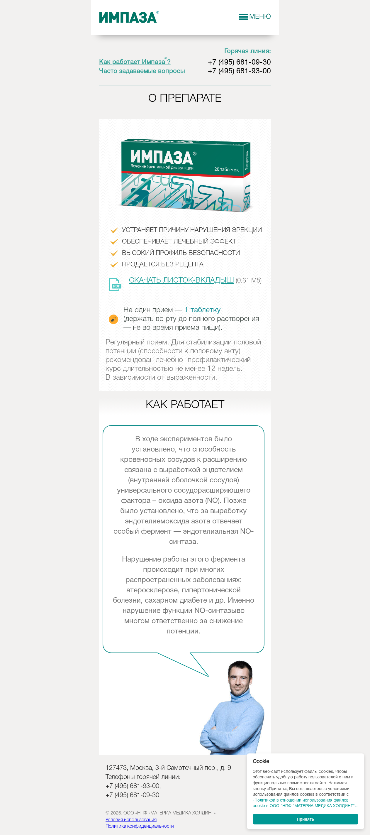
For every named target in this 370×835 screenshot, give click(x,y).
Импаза (129, 17)
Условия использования (131, 820)
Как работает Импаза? (135, 62)
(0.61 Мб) (185, 281)
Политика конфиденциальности (140, 826)
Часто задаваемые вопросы (142, 71)
